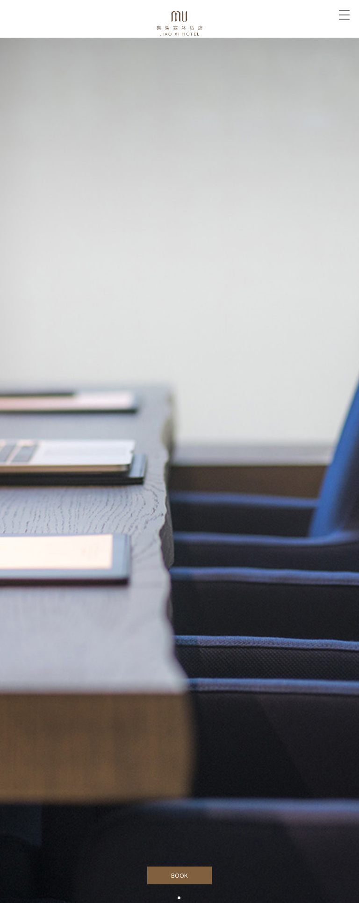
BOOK (179, 875)
